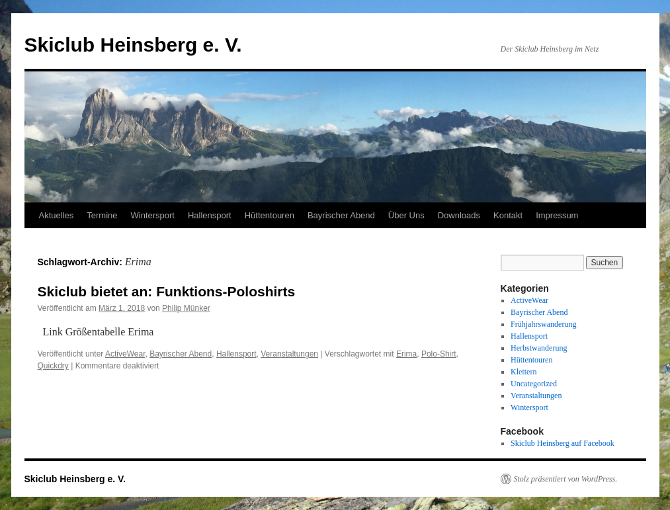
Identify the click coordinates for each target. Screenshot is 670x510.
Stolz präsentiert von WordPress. (566, 479)
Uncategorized (534, 383)
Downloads (459, 215)
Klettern (523, 371)
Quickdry (53, 365)
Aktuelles (56, 215)
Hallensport (209, 215)
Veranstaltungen (289, 354)
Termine (102, 215)
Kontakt (508, 215)
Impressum (557, 215)
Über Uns (406, 215)
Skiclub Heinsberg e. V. (133, 45)
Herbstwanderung (539, 348)
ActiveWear (125, 354)
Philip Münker (186, 308)
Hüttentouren (269, 215)
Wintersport (153, 215)
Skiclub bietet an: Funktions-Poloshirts (167, 291)
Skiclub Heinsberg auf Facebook (562, 443)
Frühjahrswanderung (543, 324)
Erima (406, 354)
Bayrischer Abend (341, 215)
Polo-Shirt (438, 354)
